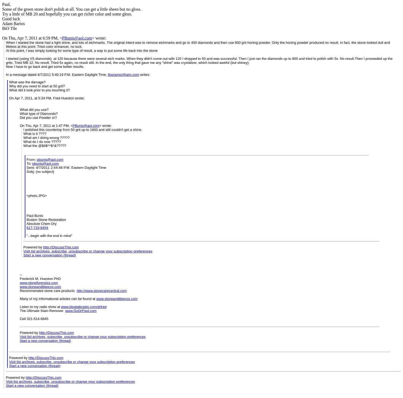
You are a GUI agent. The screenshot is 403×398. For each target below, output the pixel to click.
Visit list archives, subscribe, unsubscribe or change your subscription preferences (88, 251)
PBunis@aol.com (77, 38)
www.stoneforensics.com (39, 283)
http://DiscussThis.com (61, 247)
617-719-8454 (37, 228)
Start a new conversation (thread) (49, 255)
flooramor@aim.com (123, 75)
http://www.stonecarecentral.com (102, 291)
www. (100, 299)
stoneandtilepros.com (121, 299)
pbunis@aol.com (50, 160)
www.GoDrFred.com (81, 311)
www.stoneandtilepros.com (40, 287)
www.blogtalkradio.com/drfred (84, 307)
